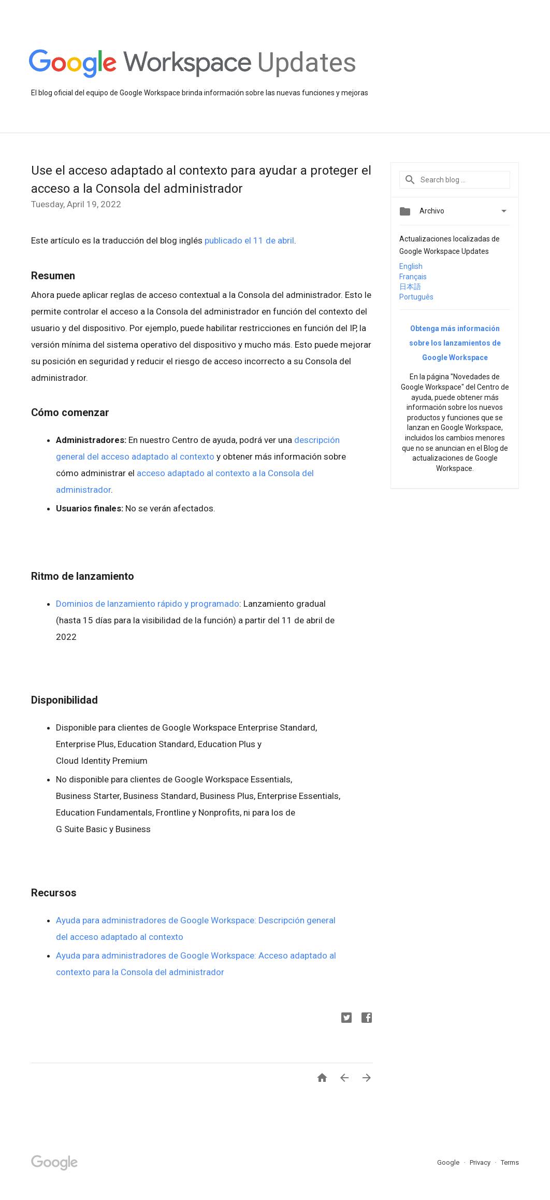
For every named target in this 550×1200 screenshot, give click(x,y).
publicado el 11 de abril (249, 240)
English (411, 266)
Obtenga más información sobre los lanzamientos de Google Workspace (455, 343)
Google (449, 1162)
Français (413, 277)
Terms (510, 1162)
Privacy (481, 1162)
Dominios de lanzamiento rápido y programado (147, 603)
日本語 (410, 286)
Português (416, 297)
